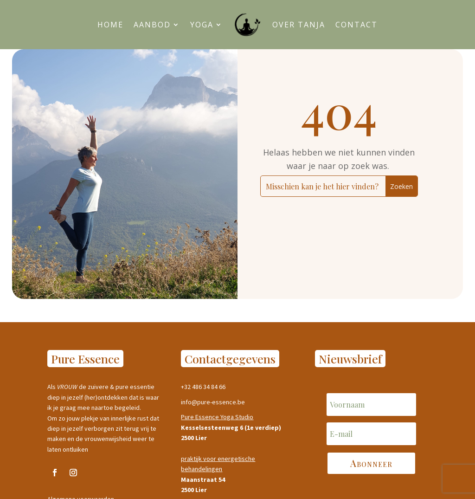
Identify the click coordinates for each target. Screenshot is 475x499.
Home (110, 24)
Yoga (201, 24)
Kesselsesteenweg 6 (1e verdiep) (231, 427)
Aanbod (152, 24)
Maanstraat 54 (203, 479)
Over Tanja (298, 24)
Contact (356, 24)
